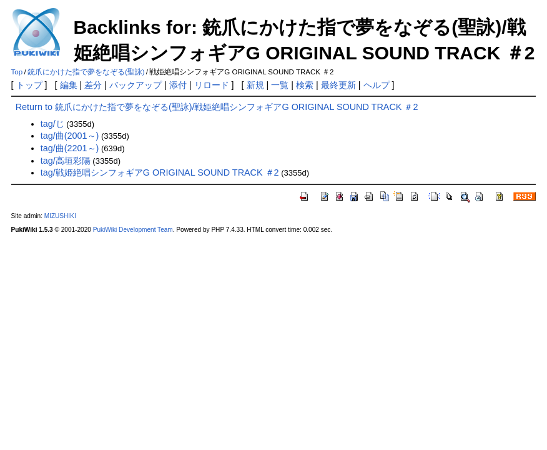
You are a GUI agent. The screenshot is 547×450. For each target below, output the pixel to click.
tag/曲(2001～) (70, 136)
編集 (68, 85)
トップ (29, 85)
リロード (211, 85)
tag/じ (52, 124)
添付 (178, 85)
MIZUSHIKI (60, 215)
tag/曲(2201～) (70, 148)
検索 (304, 85)
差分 (93, 85)
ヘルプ (376, 85)
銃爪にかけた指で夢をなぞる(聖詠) (86, 72)
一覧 (279, 85)
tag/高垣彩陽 (66, 161)
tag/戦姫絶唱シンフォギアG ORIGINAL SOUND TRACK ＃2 (160, 173)
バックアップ (135, 85)
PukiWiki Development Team (133, 229)
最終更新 (338, 85)
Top (17, 72)
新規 (255, 85)
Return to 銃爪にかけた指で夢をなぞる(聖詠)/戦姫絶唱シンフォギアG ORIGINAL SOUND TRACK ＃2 (217, 107)
